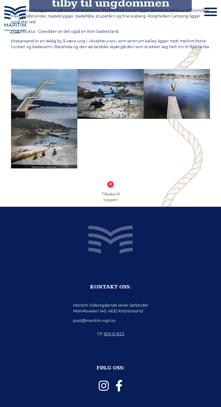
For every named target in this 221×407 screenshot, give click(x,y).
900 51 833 (114, 334)
